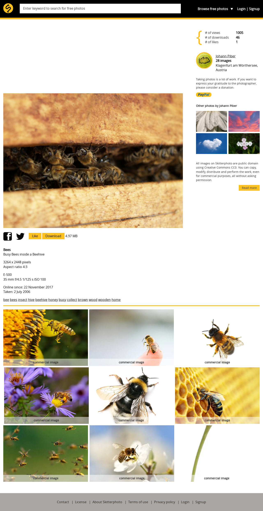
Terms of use (138, 502)
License (81, 502)
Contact (63, 502)
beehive (41, 299)
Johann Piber (226, 56)
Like (35, 236)
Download (53, 236)
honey (53, 299)
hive (31, 299)
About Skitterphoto (107, 502)
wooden (104, 299)
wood (93, 299)
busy (62, 299)
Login (241, 9)
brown (83, 299)
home (116, 299)
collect (72, 299)
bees (13, 299)
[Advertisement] (93, 58)
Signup (254, 9)
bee (6, 299)
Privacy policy (164, 502)
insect (22, 299)
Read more (249, 188)
